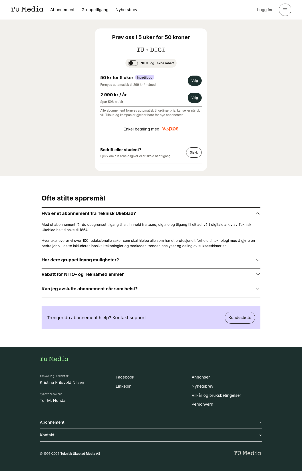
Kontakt (151, 435)
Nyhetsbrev (126, 9)
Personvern (202, 404)
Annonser (201, 377)
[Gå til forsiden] (54, 359)
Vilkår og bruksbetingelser (216, 395)
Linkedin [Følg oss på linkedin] (123, 386)
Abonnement (62, 9)
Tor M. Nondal (53, 400)
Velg (194, 80)
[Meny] (285, 10)
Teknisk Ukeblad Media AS (80, 453)
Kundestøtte (240, 317)
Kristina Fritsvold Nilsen (62, 382)
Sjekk (194, 152)
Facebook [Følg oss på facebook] (125, 377)
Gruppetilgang (95, 9)
